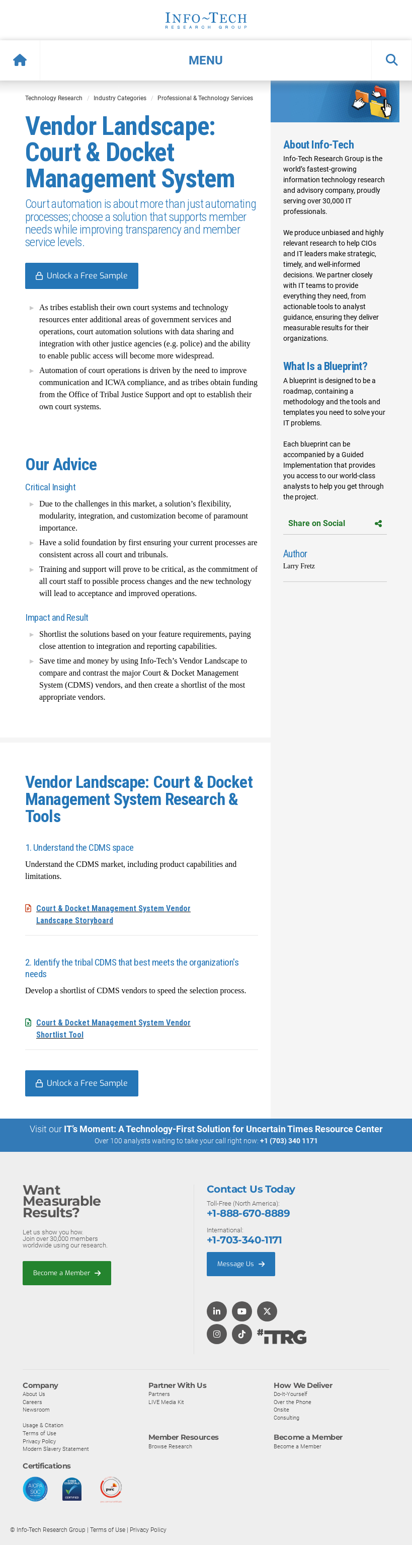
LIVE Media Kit (166, 1401)
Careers (32, 1401)
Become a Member (67, 1272)
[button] (206, 60)
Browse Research (170, 1445)
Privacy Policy (39, 1440)
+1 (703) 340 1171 (289, 1141)
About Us (34, 1393)
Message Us (241, 1263)
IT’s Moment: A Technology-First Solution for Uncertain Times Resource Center (223, 1129)
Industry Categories (120, 98)
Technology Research (54, 98)
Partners (159, 1393)
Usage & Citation (43, 1425)
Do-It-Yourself (290, 1393)
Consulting (286, 1417)
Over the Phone (292, 1401)
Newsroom (36, 1409)
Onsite (281, 1409)
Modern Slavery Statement (56, 1448)
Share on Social (335, 523)
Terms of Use (39, 1432)
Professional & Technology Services (205, 98)
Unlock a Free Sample (87, 275)
